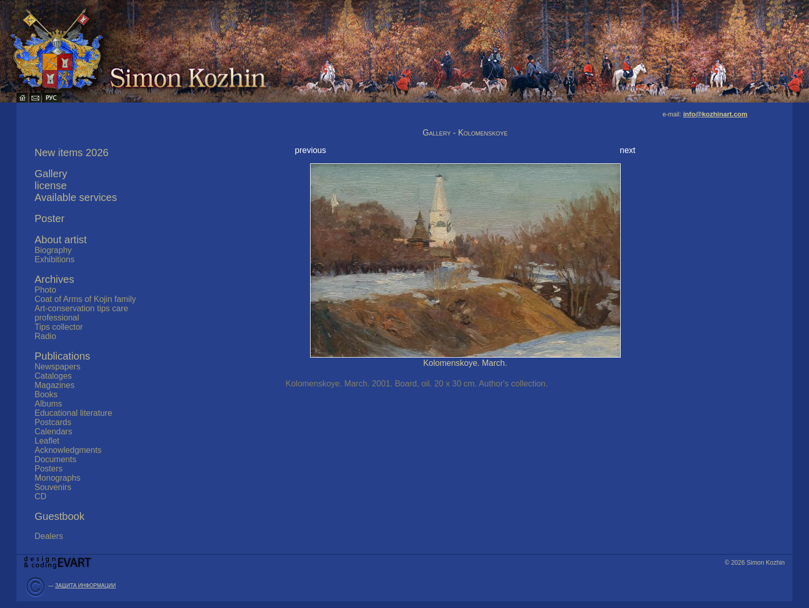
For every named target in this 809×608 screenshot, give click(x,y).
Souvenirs (53, 487)
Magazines (54, 385)
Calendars (53, 431)
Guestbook (60, 516)
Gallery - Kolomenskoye (465, 132)
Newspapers (57, 366)
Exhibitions (54, 259)
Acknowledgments (68, 450)
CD (40, 496)
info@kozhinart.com (715, 114)
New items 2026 (71, 152)
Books (46, 394)
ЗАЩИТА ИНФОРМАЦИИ (85, 585)
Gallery (51, 173)
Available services (76, 197)
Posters (48, 468)
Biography (53, 250)
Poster (49, 218)
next (627, 150)
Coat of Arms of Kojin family (85, 299)
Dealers (49, 536)
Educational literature (73, 413)
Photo (45, 289)
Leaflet (47, 440)
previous (310, 150)
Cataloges (53, 375)
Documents (55, 459)
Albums (48, 403)
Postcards (53, 422)
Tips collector (59, 327)
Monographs (57, 478)
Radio (45, 336)
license (51, 185)
